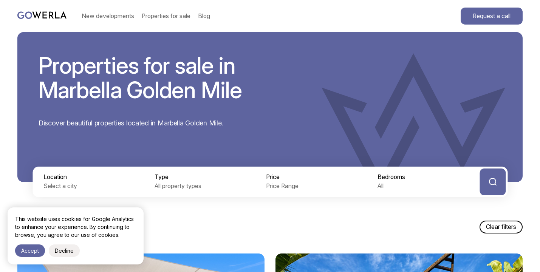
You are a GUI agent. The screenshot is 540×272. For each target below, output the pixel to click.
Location (55, 177)
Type (162, 177)
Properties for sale (166, 16)
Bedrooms (391, 177)
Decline (64, 250)
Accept (30, 250)
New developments (108, 16)
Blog (204, 16)
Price (273, 177)
